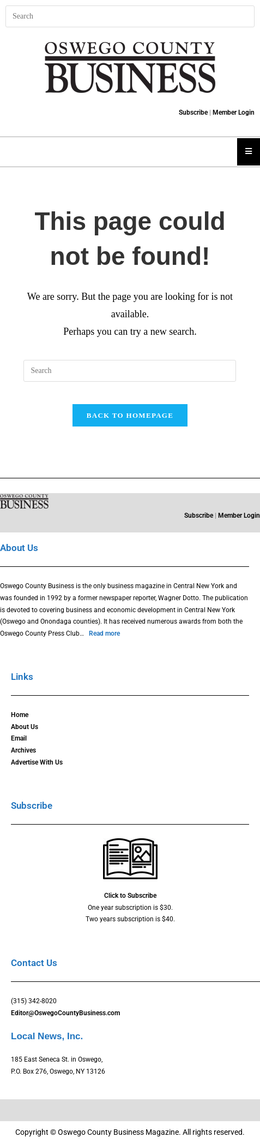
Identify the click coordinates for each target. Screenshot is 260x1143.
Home (19, 715)
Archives (23, 750)
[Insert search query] (130, 16)
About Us (24, 727)
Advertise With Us (37, 762)
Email (19, 738)
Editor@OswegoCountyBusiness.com (65, 1013)
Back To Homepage (130, 415)
